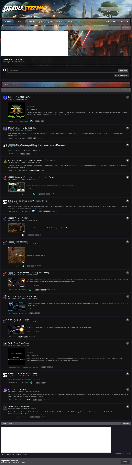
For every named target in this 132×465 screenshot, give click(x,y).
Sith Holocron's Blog (34, 162)
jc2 (9, 203)
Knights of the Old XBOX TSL (20, 97)
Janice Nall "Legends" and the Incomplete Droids (34, 177)
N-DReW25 (11, 99)
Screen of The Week (32, 179)
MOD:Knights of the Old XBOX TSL (22, 128)
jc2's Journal (26, 203)
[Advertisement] (34, 43)
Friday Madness (21, 242)
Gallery (41, 22)
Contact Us (18, 454)
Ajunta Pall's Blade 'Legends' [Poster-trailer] (31, 273)
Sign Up (123, 21)
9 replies (25, 382)
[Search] (109, 9)
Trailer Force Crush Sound (18, 343)
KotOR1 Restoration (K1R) (32, 391)
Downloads (31, 22)
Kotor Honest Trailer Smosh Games (22, 374)
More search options (121, 75)
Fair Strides (11, 391)
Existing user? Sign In (112, 22)
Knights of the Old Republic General (30, 376)
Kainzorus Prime (13, 345)
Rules (59, 22)
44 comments (23, 170)
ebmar (10, 179)
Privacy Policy (10, 454)
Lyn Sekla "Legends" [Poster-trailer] (22, 296)
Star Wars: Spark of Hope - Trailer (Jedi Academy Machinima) (41, 145)
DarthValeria (11, 147)
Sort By (126, 89)
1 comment (26, 211)
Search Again (123, 70)
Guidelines (22, 462)
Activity (19, 22)
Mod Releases (28, 130)
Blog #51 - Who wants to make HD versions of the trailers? (31, 160)
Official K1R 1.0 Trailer (17, 389)
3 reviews (36, 367)
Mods (25, 99)
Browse (8, 22)
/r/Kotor (68, 22)
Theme (3, 454)
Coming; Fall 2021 (22, 218)
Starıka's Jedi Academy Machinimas (38, 147)
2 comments (23, 289)
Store (78, 22)
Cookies (25, 454)
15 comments (26, 194)
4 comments (24, 121)
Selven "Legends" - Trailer (18, 320)
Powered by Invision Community (123, 455)
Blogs (50, 22)
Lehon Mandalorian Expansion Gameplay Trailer (27, 201)
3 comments (27, 367)
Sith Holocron (12, 162)
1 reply (25, 417)
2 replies (22, 138)
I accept (125, 461)
